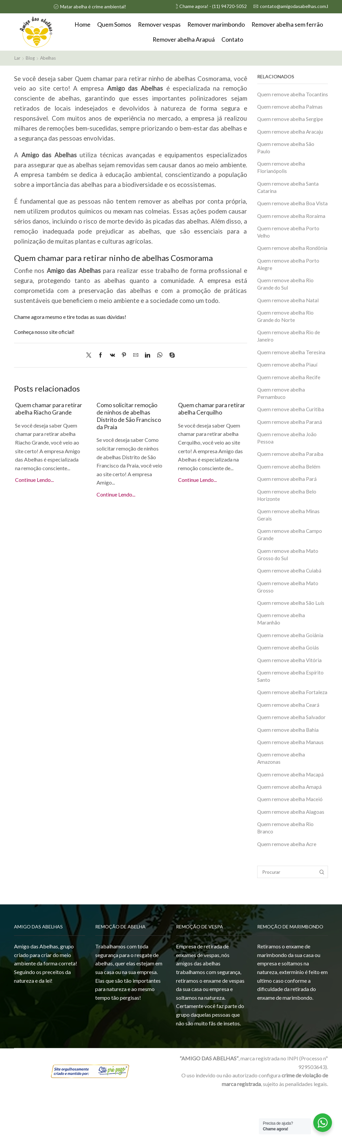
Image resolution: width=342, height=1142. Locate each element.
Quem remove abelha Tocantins (281, 98)
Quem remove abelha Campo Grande (290, 568)
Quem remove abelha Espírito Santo (291, 712)
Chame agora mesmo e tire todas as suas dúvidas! (70, 316)
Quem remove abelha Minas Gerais (289, 548)
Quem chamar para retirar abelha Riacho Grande (43, 412)
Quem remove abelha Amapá (290, 833)
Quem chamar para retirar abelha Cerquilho (210, 408)
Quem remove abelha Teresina (291, 381)
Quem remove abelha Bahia (288, 775)
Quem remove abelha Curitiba (291, 439)
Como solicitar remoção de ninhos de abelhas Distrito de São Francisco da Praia (130, 415)
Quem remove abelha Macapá (291, 820)
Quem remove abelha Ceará (289, 749)
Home (82, 24)
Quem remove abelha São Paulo (286, 156)
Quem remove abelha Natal (288, 327)
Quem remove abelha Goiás (288, 683)
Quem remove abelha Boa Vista (286, 217)
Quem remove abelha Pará (287, 511)
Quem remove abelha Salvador (292, 762)
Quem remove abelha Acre (287, 892)
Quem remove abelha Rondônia (281, 271)
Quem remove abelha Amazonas (281, 804)
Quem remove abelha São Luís (291, 637)
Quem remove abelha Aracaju (291, 140)
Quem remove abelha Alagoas (291, 858)
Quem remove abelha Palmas (290, 114)
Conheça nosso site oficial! (44, 332)
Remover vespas (159, 24)
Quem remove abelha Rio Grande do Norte (286, 344)
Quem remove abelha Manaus (291, 787)
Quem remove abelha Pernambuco (281, 423)
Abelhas (49, 58)
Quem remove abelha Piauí (287, 394)
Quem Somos (114, 24)
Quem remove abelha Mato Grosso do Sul (288, 588)
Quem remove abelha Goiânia (291, 670)
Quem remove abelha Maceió (290, 846)
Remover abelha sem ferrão (287, 24)
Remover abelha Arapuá (184, 39)
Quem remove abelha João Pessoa (287, 469)
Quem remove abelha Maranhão (281, 654)
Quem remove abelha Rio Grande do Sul (286, 311)
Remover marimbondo (216, 24)
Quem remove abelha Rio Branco (286, 875)
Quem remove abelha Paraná (290, 452)
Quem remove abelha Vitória (290, 696)
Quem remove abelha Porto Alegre (288, 291)
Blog (30, 58)
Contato (232, 39)
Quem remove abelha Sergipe (290, 127)
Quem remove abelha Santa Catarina (288, 197)
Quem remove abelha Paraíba (291, 485)
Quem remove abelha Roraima (291, 233)
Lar (17, 58)
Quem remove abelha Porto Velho (288, 250)
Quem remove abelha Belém (289, 498)
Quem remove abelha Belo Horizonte (287, 527)
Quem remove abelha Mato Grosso (288, 621)
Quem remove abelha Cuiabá (290, 604)
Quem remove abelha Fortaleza (281, 733)
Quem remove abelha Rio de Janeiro (289, 365)
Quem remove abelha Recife (289, 406)
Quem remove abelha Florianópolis (281, 177)
